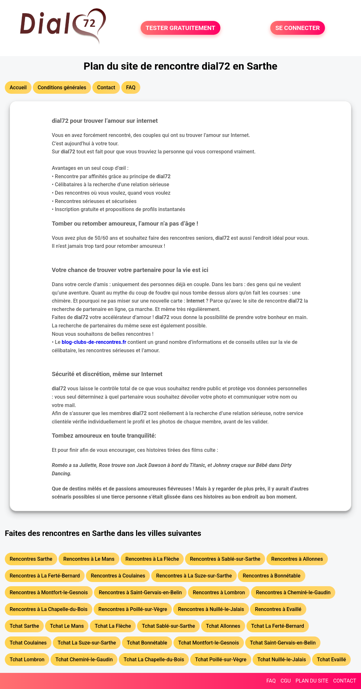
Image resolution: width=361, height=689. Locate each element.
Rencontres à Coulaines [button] (118, 576)
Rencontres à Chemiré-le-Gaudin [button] (293, 592)
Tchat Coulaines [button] (28, 643)
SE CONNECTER (297, 28)
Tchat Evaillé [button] (331, 659)
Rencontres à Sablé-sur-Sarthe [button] (225, 559)
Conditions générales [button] (62, 87)
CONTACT (344, 681)
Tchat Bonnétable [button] (147, 643)
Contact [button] (106, 87)
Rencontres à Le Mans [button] (89, 559)
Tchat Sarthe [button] (24, 626)
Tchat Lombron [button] (27, 659)
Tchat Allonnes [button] (223, 626)
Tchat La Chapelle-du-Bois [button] (154, 659)
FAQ (271, 681)
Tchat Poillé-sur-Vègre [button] (220, 659)
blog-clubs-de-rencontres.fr (94, 342)
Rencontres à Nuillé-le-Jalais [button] (211, 609)
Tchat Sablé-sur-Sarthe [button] (168, 626)
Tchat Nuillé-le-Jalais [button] (281, 659)
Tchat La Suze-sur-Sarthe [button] (87, 643)
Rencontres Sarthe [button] (31, 559)
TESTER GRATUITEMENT (181, 28)
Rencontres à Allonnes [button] (297, 559)
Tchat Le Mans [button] (67, 626)
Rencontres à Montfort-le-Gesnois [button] (49, 592)
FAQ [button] (130, 87)
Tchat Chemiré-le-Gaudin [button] (84, 659)
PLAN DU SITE (312, 681)
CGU (286, 681)
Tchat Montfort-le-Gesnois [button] (208, 643)
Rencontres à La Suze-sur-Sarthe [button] (194, 576)
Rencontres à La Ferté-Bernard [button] (45, 576)
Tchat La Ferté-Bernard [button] (277, 626)
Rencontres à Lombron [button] (219, 592)
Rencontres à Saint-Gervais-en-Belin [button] (140, 592)
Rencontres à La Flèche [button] (152, 559)
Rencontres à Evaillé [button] (278, 609)
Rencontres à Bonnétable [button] (271, 576)
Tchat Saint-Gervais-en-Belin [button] (283, 643)
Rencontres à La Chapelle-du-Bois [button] (49, 609)
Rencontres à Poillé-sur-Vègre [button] (132, 609)
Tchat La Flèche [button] (113, 626)
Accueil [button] (18, 87)
